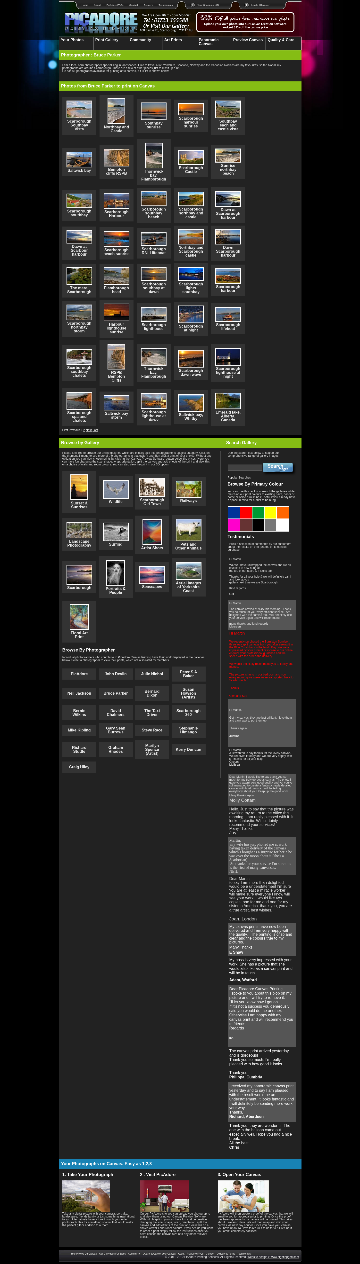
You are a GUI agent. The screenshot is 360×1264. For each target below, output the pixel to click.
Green (258, 508)
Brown (246, 520)
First (65, 430)
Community (134, 1253)
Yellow (270, 508)
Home (85, 5)
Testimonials (166, 5)
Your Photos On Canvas (84, 1253)
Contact (133, 5)
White (282, 520)
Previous (74, 430)
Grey (270, 520)
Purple (234, 520)
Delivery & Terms (226, 1253)
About (97, 5)
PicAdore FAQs (115, 5)
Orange (282, 508)
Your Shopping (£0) (208, 5)
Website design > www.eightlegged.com (273, 1257)
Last (95, 430)
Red (246, 508)
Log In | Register (260, 5)
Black (258, 520)
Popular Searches (239, 477)
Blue (234, 508)
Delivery (148, 5)
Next (89, 430)
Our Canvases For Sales (112, 1253)
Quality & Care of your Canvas (159, 1253)
